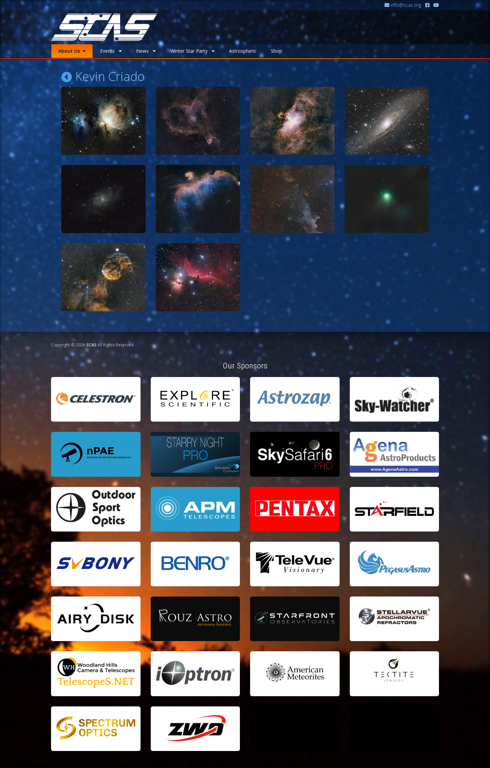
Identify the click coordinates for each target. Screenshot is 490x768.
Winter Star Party (192, 51)
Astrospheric (243, 51)
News (146, 51)
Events (111, 51)
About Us (72, 51)
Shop (276, 51)
